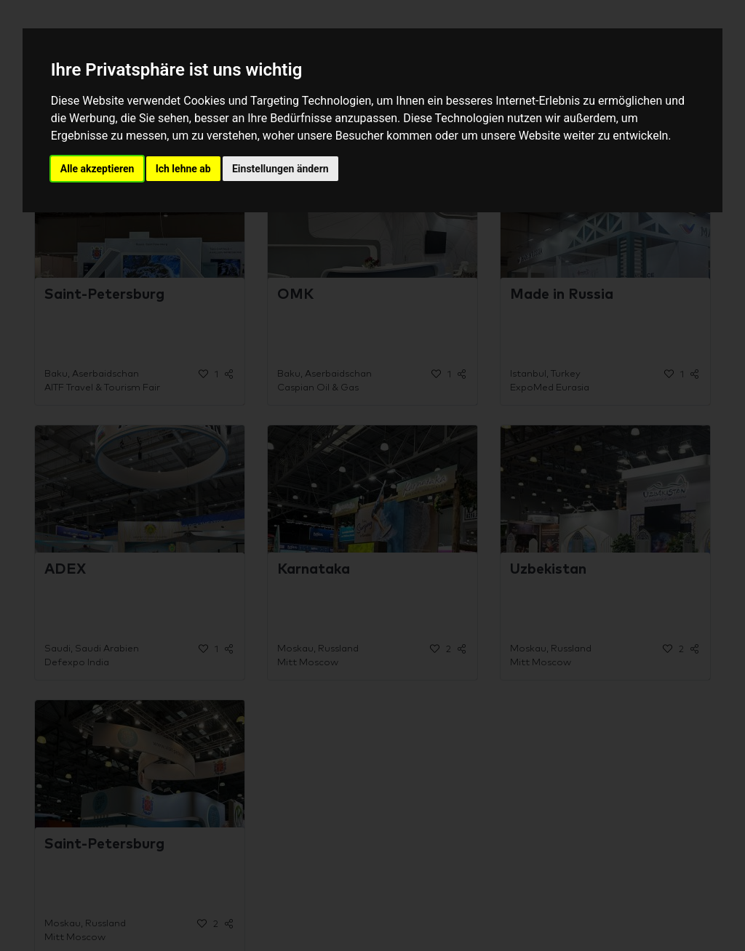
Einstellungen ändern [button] (280, 168)
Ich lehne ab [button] (183, 168)
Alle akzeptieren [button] (97, 168)
